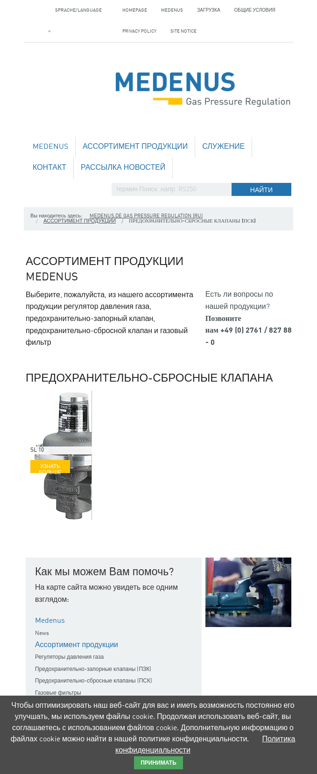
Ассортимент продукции (135, 147)
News (42, 633)
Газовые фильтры (58, 693)
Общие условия (254, 10)
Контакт (49, 168)
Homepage (134, 10)
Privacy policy (139, 31)
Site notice (183, 31)
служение (223, 147)
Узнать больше (50, 468)
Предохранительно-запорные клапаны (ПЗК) (93, 669)
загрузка (208, 10)
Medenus (172, 10)
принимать (158, 763)
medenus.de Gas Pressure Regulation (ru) (146, 216)
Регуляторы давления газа (69, 657)
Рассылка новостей (123, 168)
